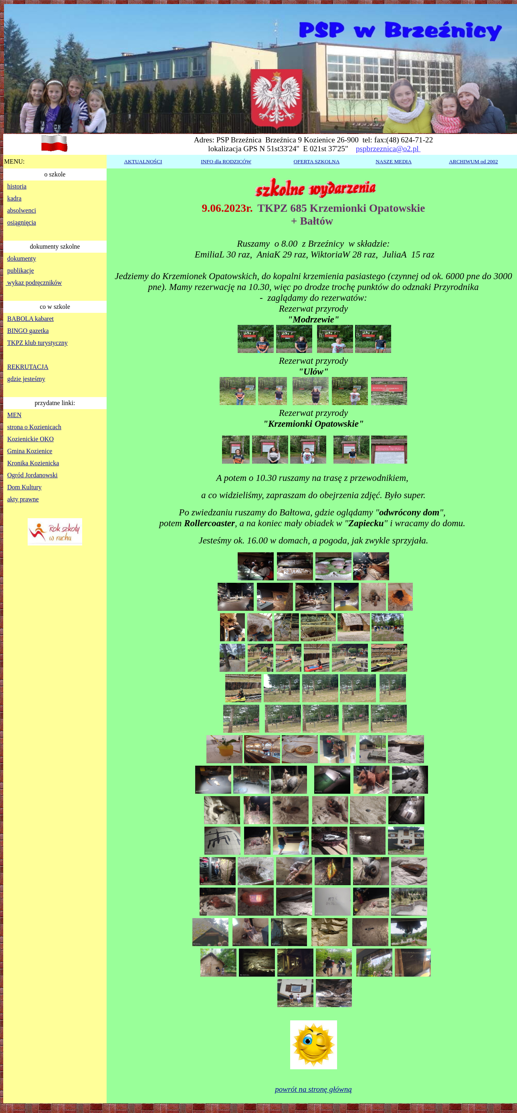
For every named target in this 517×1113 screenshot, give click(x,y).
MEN (14, 415)
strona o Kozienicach (34, 427)
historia (16, 186)
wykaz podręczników (34, 282)
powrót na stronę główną (313, 1089)
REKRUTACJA (27, 366)
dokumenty (21, 258)
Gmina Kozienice (29, 451)
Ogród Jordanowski (32, 475)
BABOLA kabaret (30, 318)
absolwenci (21, 210)
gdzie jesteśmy (26, 378)
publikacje (20, 270)
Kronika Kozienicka (33, 463)
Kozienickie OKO (30, 439)
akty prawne (23, 499)
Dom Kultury (24, 487)
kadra (14, 198)
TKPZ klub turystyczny (37, 342)
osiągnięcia (21, 222)
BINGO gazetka (28, 330)
